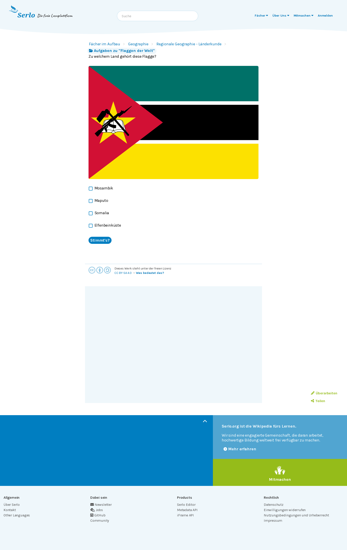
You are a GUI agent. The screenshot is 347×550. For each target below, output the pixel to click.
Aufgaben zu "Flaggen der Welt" (122, 50)
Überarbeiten (324, 393)
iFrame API (185, 515)
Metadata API (187, 510)
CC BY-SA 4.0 (123, 273)
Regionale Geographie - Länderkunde (188, 44)
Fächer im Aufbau (104, 44)
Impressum (273, 520)
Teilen (318, 401)
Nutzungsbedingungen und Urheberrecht (296, 515)
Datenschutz (273, 504)
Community (99, 520)
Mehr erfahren (240, 449)
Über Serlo (12, 504)
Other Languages (17, 515)
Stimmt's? (100, 240)
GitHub (98, 515)
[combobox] (157, 16)
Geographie (138, 44)
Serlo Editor (186, 504)
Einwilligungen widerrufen (285, 510)
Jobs (96, 510)
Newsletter (101, 504)
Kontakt (10, 510)
